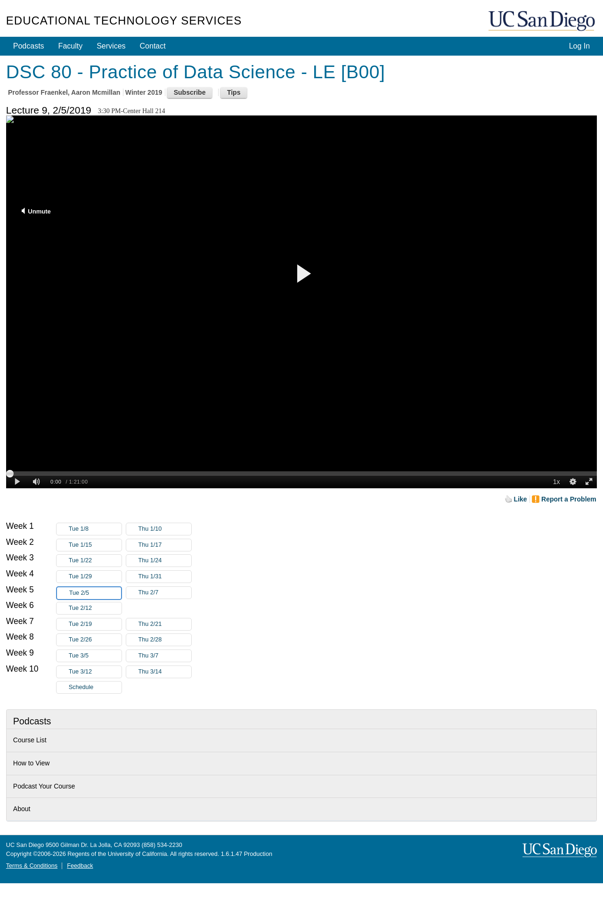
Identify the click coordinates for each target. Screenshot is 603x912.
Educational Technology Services (124, 20)
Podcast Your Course (44, 786)
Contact (153, 46)
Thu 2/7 (165, 593)
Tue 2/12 (95, 608)
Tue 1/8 (95, 529)
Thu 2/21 (165, 624)
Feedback (80, 866)
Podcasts (28, 46)
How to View (31, 763)
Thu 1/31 (165, 577)
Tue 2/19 (95, 624)
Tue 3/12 (95, 672)
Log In (579, 46)
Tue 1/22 (95, 561)
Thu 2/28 (165, 640)
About (22, 809)
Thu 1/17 (165, 545)
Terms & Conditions (31, 866)
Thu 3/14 (165, 672)
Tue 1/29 (95, 577)
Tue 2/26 (95, 640)
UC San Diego (543, 21)
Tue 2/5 (95, 593)
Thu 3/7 (165, 656)
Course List (30, 740)
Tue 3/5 (95, 656)
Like (520, 499)
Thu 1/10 (165, 529)
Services (111, 46)
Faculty (70, 46)
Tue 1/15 (95, 545)
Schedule (81, 687)
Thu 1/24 (165, 561)
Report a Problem (568, 499)
